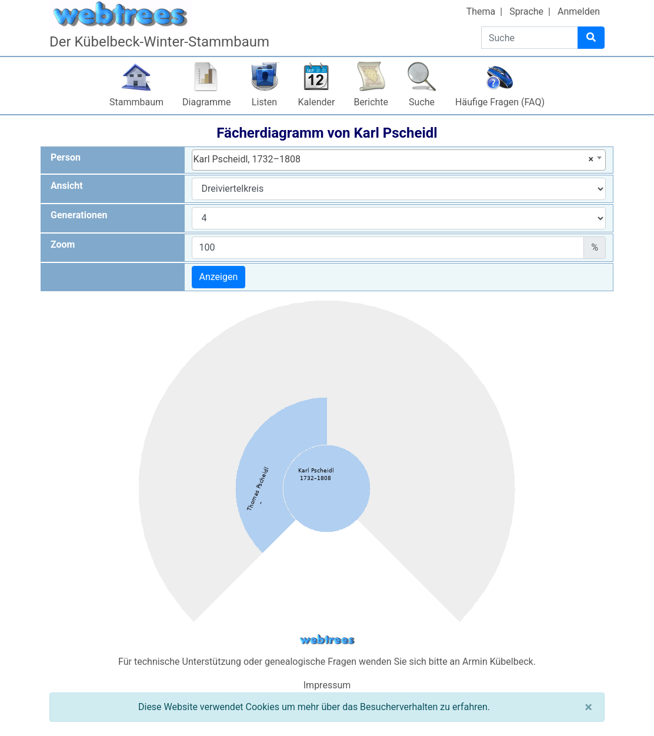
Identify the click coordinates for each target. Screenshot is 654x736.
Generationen (79, 215)
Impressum (327, 685)
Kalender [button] (316, 102)
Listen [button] (264, 102)
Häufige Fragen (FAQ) (500, 102)
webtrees (327, 640)
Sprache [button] (526, 11)
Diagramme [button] (206, 102)
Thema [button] (481, 11)
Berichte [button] (370, 102)
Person (66, 157)
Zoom (63, 244)
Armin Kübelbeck (497, 661)
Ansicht (67, 185)
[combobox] (399, 160)
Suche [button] (422, 102)
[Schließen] (588, 707)
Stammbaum (136, 102)
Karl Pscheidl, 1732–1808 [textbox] (393, 159)
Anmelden (579, 11)
